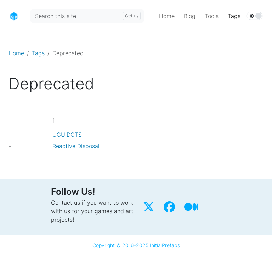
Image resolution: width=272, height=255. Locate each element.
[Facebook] (171, 209)
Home (16, 53)
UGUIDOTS (67, 134)
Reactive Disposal (76, 145)
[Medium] (192, 209)
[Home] (13, 16)
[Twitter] (150, 209)
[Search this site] (87, 16)
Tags (38, 53)
